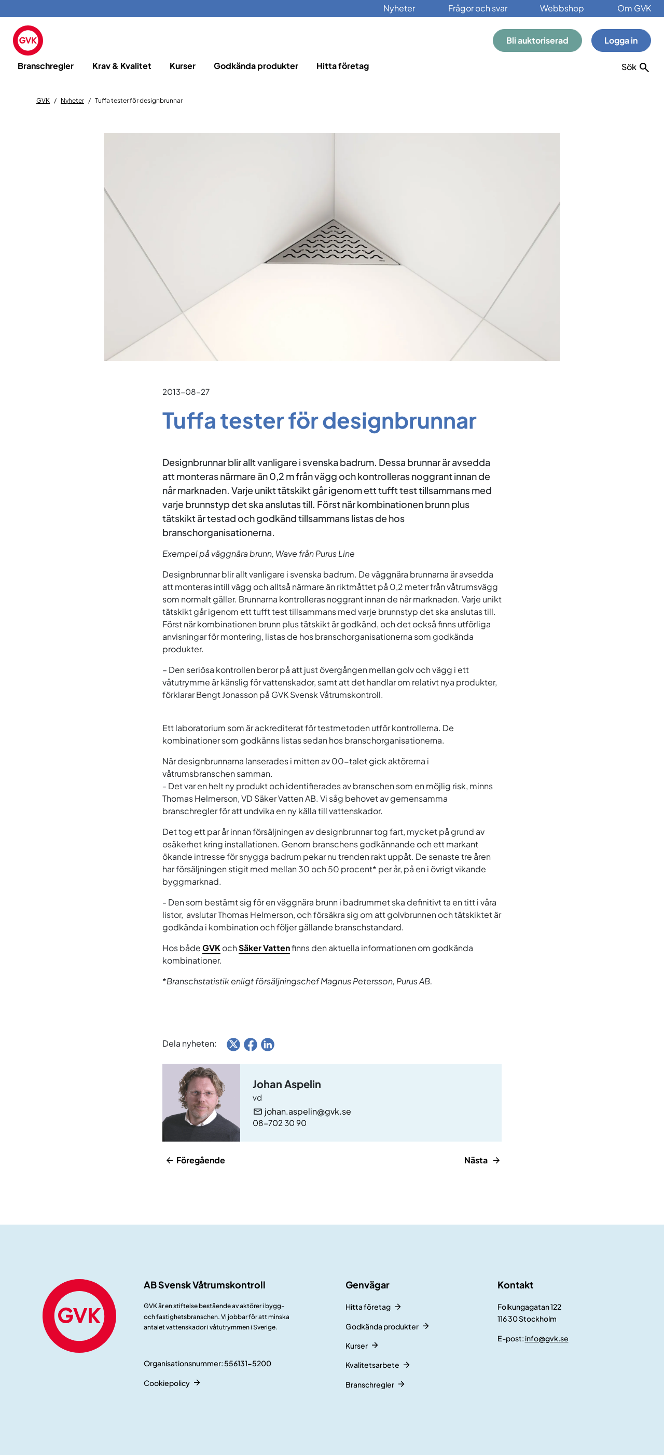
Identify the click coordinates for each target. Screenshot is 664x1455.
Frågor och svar (477, 8)
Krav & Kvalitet (121, 65)
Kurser (183, 65)
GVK (43, 100)
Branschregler (46, 65)
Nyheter (399, 8)
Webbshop (562, 8)
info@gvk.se (547, 1338)
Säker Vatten (264, 947)
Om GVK (634, 8)
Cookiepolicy (167, 1383)
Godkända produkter (256, 65)
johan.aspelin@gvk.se (308, 1111)
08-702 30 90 (280, 1123)
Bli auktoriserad (537, 40)
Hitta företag (342, 65)
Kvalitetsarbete (372, 1364)
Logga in (621, 40)
